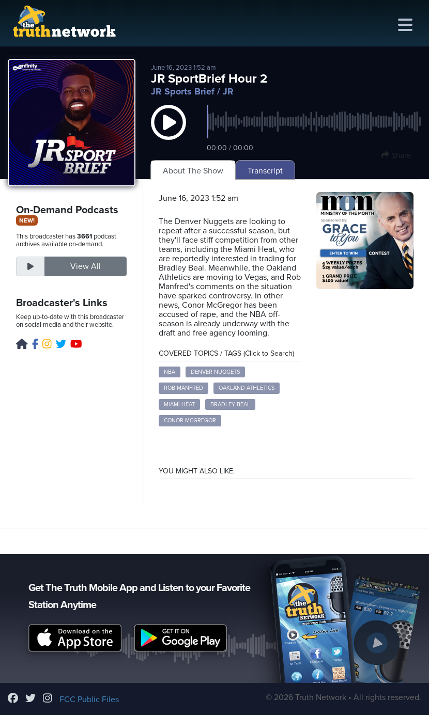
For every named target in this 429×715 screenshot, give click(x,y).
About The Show (193, 171)
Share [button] (396, 155)
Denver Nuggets (215, 372)
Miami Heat (179, 404)
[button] (168, 133)
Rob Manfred (183, 388)
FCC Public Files (89, 699)
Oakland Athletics (246, 388)
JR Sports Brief (182, 91)
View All (85, 266)
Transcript (265, 171)
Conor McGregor (190, 420)
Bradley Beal (230, 404)
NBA (169, 372)
